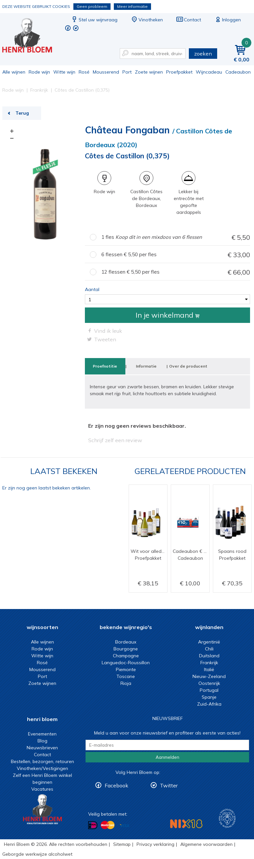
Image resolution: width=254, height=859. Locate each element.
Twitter (169, 785)
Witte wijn (64, 72)
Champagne (126, 656)
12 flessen (175, 272)
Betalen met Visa (124, 826)
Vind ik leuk (108, 331)
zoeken (203, 53)
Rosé (84, 72)
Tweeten (105, 339)
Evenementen (42, 734)
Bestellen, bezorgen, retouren (42, 761)
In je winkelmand (167, 315)
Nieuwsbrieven (42, 748)
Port (127, 72)
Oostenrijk (209, 683)
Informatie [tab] (146, 366)
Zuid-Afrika (209, 704)
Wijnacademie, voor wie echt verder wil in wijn (227, 818)
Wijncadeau (209, 72)
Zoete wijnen (149, 72)
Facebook (116, 785)
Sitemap (122, 844)
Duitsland (209, 656)
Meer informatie (132, 6)
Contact (188, 20)
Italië (209, 669)
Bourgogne (126, 649)
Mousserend (106, 72)
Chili (209, 649)
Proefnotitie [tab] (105, 366)
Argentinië (209, 642)
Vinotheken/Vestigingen (42, 768)
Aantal (92, 289)
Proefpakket (179, 72)
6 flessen (175, 254)
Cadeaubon (238, 72)
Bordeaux (125, 642)
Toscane (125, 676)
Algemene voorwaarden (206, 844)
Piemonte (126, 669)
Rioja (125, 683)
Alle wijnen (13, 72)
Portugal (209, 690)
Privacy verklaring (155, 844)
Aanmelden (167, 757)
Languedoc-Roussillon (126, 663)
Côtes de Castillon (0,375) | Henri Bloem (31, 36)
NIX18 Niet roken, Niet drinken (186, 823)
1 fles (175, 237)
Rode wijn (39, 72)
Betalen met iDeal (92, 825)
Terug (22, 113)
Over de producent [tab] (188, 366)
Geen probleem (92, 6)
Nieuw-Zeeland (209, 676)
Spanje (209, 697)
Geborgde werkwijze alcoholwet (37, 854)
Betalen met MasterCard (107, 825)
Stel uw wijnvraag (94, 20)
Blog (42, 741)
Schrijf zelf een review (115, 440)
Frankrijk (209, 663)
